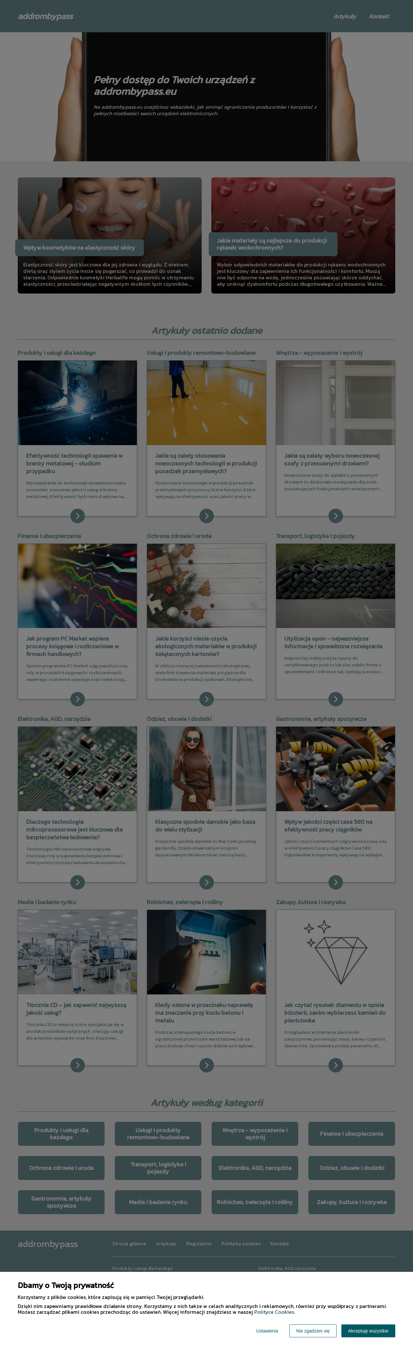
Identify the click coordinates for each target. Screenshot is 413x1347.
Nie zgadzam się (313, 1330)
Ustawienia (267, 1330)
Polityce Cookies (274, 1312)
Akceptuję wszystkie (368, 1330)
